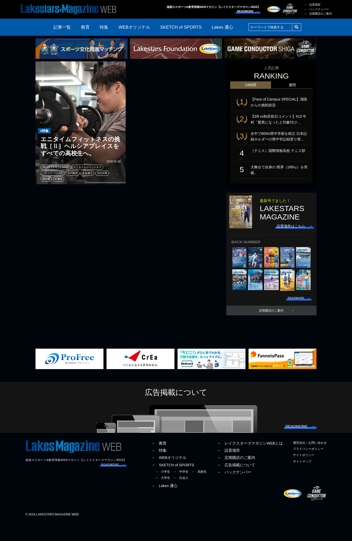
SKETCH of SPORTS (181, 27)
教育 (85, 27)
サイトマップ (302, 480)
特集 (104, 27)
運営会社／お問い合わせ (310, 461)
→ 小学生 (162, 490)
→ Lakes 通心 (164, 505)
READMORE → (248, 11)
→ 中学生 (181, 490)
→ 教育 (159, 462)
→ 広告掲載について (236, 484)
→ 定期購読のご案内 (318, 13)
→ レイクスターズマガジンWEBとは (250, 462)
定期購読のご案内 (271, 324)
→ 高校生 (199, 490)
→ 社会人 (181, 496)
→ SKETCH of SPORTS (172, 484)
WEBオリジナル (134, 27)
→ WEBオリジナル (168, 476)
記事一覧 (62, 27)
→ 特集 (159, 469)
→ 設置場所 (312, 4)
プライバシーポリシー (308, 468)
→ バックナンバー (316, 9)
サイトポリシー (303, 474)
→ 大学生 (162, 496)
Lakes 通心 (222, 27)
